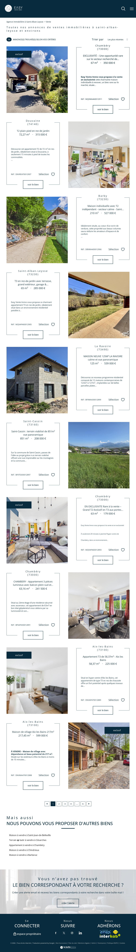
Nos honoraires (61, 943)
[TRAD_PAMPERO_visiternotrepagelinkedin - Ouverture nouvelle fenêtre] (80, 933)
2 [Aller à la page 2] (59, 803)
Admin (93, 943)
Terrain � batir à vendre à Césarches (27, 840)
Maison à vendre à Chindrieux (24, 850)
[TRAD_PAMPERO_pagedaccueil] (13, 11)
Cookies (122, 943)
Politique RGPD (112, 943)
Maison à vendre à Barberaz (23, 855)
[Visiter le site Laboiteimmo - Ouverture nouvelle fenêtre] (68, 947)
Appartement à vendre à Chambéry (26, 845)
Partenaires (102, 943)
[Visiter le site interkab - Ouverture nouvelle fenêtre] (110, 936)
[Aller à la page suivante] (89, 803)
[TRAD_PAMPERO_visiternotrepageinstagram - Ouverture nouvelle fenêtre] (72, 933)
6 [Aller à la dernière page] (83, 803)
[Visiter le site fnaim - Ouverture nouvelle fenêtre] (115, 932)
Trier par (98, 39)
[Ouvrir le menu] (132, 9)
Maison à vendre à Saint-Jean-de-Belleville (30, 835)
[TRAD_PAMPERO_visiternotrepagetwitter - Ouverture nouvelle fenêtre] (64, 933)
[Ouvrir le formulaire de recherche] (123, 9)
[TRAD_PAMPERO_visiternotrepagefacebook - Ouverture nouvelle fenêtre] (56, 933)
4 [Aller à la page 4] (71, 803)
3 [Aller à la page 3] (65, 803)
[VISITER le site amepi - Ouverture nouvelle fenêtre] (105, 932)
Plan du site (72, 943)
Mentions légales (84, 943)
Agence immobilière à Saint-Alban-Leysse (25, 21)
